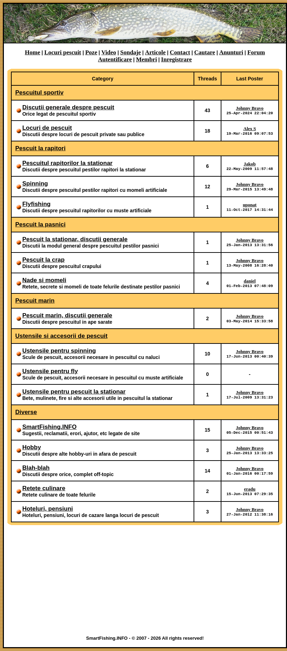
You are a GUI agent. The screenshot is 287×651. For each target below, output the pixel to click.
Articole (155, 52)
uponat (250, 204)
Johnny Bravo (249, 107)
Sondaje (130, 52)
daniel (250, 280)
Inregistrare (176, 59)
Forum (256, 52)
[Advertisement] (145, 580)
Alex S (249, 128)
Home (32, 52)
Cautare (204, 52)
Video (108, 52)
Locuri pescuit (62, 52)
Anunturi (231, 52)
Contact (180, 52)
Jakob (250, 163)
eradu (250, 488)
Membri (146, 59)
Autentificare (115, 59)
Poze (91, 52)
